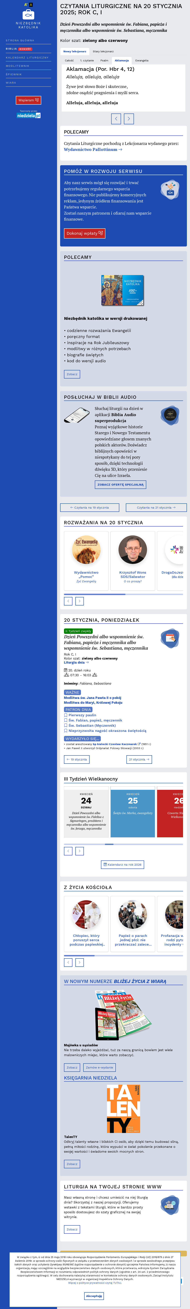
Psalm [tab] (104, 60)
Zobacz (72, 374)
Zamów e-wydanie (99, 1067)
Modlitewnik (17, 65)
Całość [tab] (69, 60)
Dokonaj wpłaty (85, 233)
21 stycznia (139, 759)
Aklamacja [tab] (122, 60)
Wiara (11, 82)
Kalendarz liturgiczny (27, 57)
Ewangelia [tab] (141, 60)
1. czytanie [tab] (87, 60)
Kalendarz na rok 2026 (122, 864)
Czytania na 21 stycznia (156, 507)
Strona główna (20, 40)
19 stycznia (77, 759)
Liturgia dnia (76, 662)
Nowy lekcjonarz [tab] (74, 51)
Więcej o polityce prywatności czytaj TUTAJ (94, 1282)
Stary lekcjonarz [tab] (103, 51)
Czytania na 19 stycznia (89, 507)
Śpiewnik (14, 74)
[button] (68, 601)
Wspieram (28, 100)
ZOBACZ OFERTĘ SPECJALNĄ (121, 484)
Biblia (19, 48)
